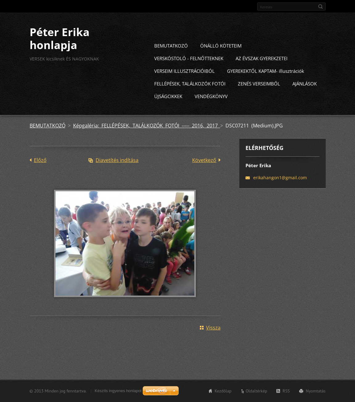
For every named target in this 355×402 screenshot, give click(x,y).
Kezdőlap (223, 393)
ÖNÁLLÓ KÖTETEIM (220, 57)
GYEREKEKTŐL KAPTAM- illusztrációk (265, 82)
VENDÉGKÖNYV (211, 107)
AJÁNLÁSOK (304, 95)
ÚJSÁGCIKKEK (168, 107)
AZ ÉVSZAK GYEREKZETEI (261, 69)
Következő (204, 171)
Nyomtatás (316, 393)
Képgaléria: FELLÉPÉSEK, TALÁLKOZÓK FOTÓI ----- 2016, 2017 (146, 136)
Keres (320, 6)
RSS (286, 393)
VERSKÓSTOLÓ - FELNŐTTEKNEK (188, 69)
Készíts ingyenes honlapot (118, 393)
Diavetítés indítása (117, 171)
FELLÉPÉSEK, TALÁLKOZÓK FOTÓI (189, 95)
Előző (40, 171)
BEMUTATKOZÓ (171, 57)
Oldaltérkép (256, 393)
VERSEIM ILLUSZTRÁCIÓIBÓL (184, 82)
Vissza (213, 338)
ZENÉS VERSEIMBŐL (259, 95)
